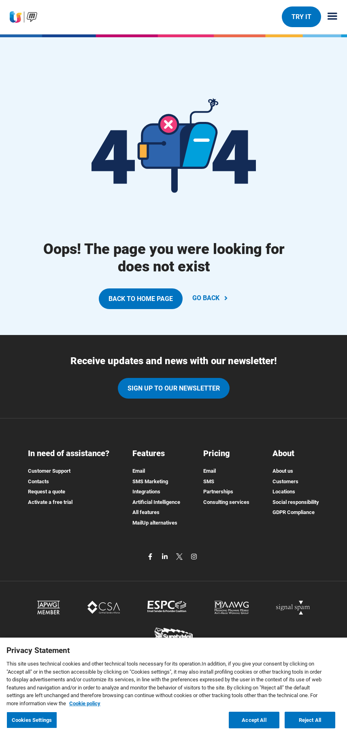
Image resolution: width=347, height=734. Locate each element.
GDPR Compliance (293, 512)
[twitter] (180, 556)
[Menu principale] (329, 16)
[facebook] (151, 556)
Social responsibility (295, 502)
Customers (285, 481)
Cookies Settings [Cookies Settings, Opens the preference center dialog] (32, 723)
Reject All (310, 723)
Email (138, 471)
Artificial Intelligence (156, 502)
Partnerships (218, 492)
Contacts (38, 481)
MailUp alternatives (154, 523)
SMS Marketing (150, 481)
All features (146, 512)
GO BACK (210, 298)
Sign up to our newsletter (174, 388)
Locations (283, 492)
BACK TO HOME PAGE (141, 299)
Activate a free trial (50, 502)
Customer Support (49, 471)
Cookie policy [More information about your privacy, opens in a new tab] (84, 707)
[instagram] (194, 556)
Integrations (146, 492)
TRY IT (301, 17)
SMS (208, 481)
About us (282, 471)
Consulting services (226, 502)
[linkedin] (166, 556)
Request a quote (46, 492)
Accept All (254, 723)
